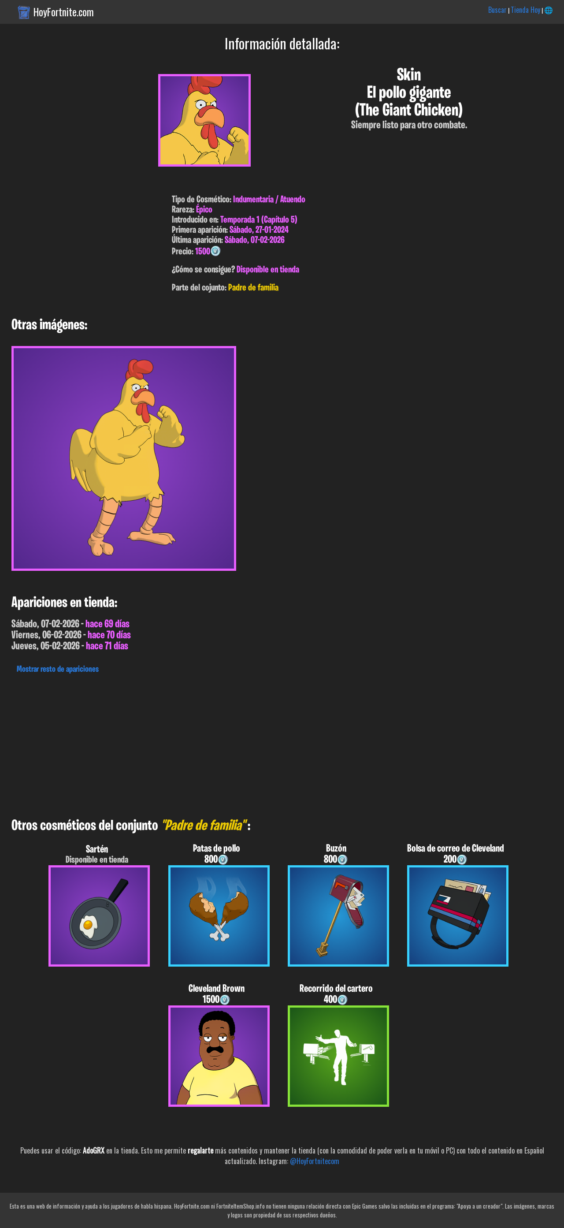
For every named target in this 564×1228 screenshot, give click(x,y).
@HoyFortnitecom (314, 1161)
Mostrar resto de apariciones (58, 669)
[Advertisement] (264, 743)
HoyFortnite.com (63, 11)
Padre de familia (253, 288)
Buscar (497, 9)
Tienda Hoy (525, 9)
